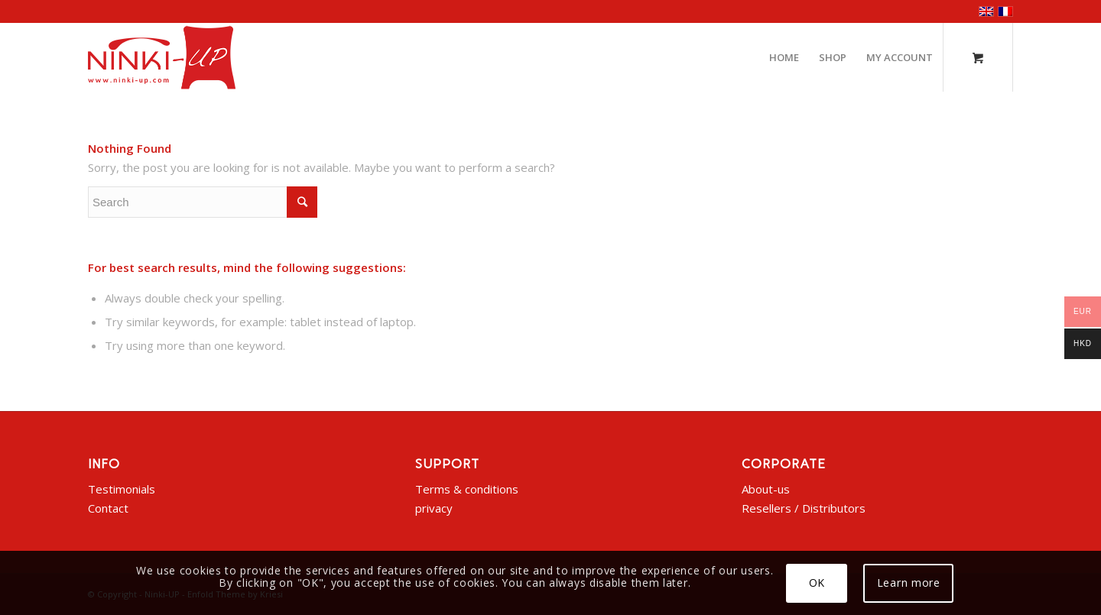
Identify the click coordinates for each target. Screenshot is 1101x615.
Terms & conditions (466, 489)
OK (817, 582)
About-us (766, 489)
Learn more (908, 582)
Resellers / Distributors (804, 508)
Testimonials (121, 489)
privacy (434, 508)
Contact (108, 508)
